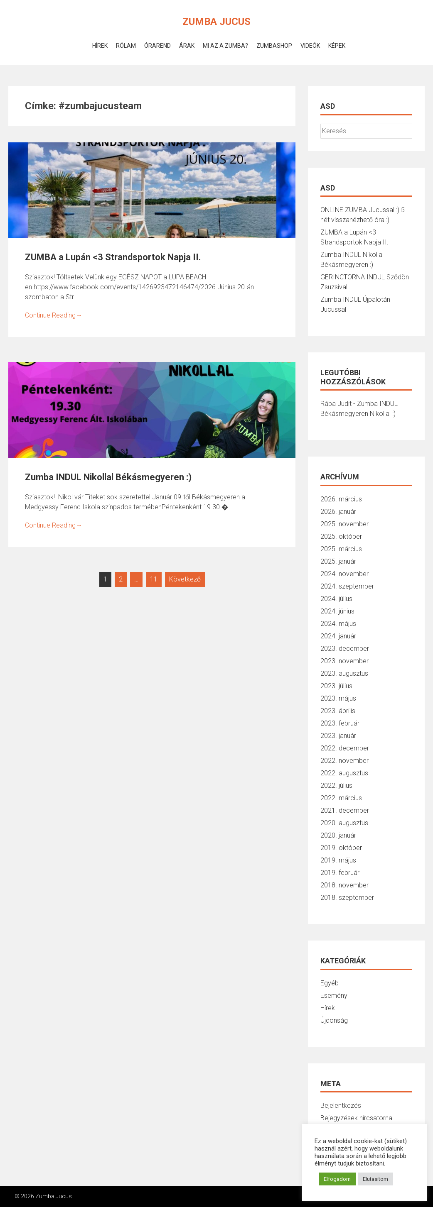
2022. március (341, 798)
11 (153, 579)
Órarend (157, 45)
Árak (186, 45)
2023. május (338, 698)
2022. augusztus (344, 773)
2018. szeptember (347, 898)
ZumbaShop (274, 45)
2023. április (337, 711)
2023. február (339, 723)
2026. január (338, 512)
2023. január (338, 736)
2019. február (339, 873)
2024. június (337, 611)
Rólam (126, 45)
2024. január (338, 636)
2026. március (341, 499)
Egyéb (329, 983)
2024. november (344, 574)
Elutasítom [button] (375, 1179)
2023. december (344, 648)
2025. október (341, 536)
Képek (336, 45)
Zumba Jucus (216, 21)
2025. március (341, 549)
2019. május (338, 860)
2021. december (344, 810)
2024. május (338, 624)
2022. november (344, 761)
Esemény (333, 995)
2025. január (338, 561)
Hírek (100, 45)
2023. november (344, 661)
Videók (310, 45)
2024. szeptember (347, 586)
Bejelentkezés (340, 1105)
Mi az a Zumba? (225, 45)
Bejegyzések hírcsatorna (356, 1118)
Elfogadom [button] (337, 1179)
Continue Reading (53, 315)
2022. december (344, 748)
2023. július (336, 686)
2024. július (336, 599)
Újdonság (334, 1020)
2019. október (341, 848)
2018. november (344, 885)
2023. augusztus (344, 673)
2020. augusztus (344, 823)
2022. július (336, 785)
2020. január (338, 835)
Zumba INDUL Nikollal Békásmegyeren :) (108, 477)
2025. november (344, 524)
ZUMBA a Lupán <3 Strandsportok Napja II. (113, 257)
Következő (185, 579)
